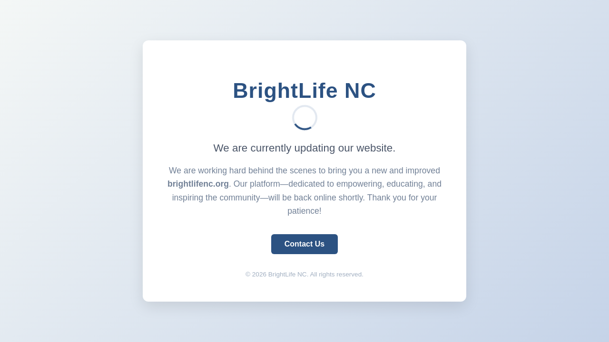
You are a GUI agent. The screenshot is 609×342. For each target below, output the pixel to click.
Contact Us (304, 244)
